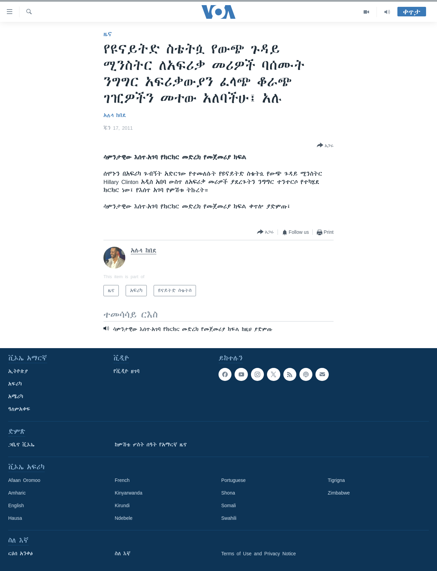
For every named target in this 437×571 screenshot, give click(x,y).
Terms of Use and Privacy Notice (258, 554)
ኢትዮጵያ (18, 371)
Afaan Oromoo (24, 480)
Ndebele (123, 518)
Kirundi (122, 505)
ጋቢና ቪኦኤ (21, 445)
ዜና (107, 34)
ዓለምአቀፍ (19, 409)
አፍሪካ (15, 384)
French (122, 480)
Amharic (17, 493)
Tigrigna (336, 480)
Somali (228, 505)
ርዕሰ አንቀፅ (20, 554)
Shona (228, 493)
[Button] (325, 146)
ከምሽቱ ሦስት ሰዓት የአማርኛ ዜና (151, 445)
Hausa (15, 518)
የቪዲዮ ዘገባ (126, 371)
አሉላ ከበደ (114, 115)
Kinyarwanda (128, 493)
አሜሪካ (15, 397)
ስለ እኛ (122, 554)
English (16, 505)
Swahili (228, 518)
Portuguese (233, 480)
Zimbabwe (339, 493)
